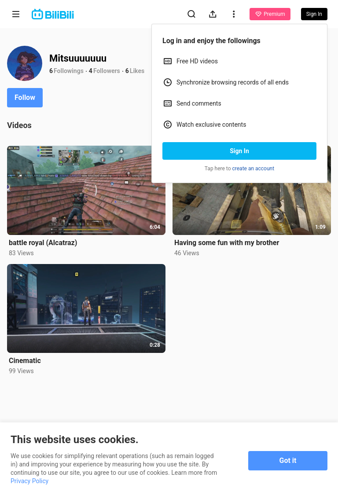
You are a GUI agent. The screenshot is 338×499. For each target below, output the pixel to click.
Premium (270, 14)
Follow (25, 97)
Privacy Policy (29, 480)
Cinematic (25, 360)
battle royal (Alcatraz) (43, 242)
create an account (253, 168)
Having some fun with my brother (226, 242)
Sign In (239, 150)
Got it (288, 460)
